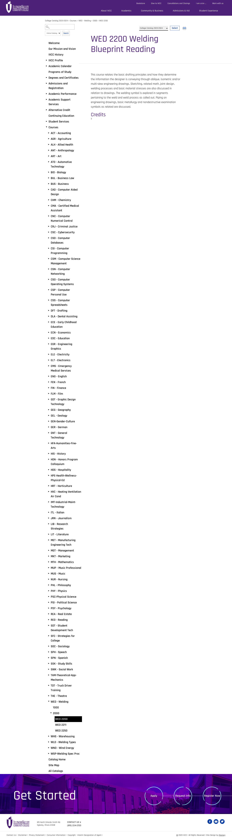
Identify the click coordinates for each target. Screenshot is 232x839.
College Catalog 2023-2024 (56, 20)
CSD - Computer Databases (60, 240)
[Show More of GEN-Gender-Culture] (48, 421)
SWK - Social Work (62, 669)
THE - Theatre (59, 696)
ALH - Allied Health (62, 145)
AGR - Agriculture (61, 139)
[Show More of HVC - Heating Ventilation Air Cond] (48, 491)
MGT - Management (62, 550)
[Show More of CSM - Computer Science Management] (48, 258)
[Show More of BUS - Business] (48, 183)
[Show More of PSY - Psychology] (48, 608)
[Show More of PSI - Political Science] (48, 602)
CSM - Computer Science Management (65, 261)
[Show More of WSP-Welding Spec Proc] (48, 753)
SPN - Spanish (59, 658)
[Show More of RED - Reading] (48, 619)
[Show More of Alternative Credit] (46, 109)
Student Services (59, 121)
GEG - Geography (61, 410)
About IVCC (106, 10)
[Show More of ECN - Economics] (48, 332)
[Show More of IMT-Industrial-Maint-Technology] (48, 501)
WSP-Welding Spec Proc (65, 754)
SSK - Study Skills (61, 664)
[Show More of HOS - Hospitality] (48, 469)
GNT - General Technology (59, 435)
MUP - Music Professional (66, 568)
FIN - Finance (58, 388)
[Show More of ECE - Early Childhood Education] (48, 322)
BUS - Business (60, 184)
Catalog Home (57, 759)
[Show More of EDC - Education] (48, 338)
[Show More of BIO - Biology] (48, 172)
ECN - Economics (61, 333)
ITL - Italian (57, 512)
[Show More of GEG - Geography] (48, 409)
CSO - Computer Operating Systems (62, 282)
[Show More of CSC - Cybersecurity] (48, 232)
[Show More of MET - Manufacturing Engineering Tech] (48, 540)
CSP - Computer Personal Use (60, 292)
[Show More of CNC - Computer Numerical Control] (48, 216)
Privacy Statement (37, 835)
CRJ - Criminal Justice (64, 226)
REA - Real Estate (61, 614)
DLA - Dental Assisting (64, 316)
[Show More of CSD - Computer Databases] (48, 237)
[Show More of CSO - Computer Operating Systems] (48, 279)
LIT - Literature (60, 534)
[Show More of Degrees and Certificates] (46, 77)
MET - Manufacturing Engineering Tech (63, 542)
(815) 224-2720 (74, 825)
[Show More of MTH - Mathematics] (48, 561)
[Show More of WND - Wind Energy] (48, 747)
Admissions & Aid (181, 10)
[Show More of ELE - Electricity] (48, 354)
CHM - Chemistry (61, 200)
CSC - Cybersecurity (63, 232)
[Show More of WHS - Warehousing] (48, 736)
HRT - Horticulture (61, 486)
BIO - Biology (58, 172)
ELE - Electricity (60, 354)
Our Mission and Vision (62, 49)
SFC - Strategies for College (63, 638)
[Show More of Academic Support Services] (46, 99)
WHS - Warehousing (63, 736)
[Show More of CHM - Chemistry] (48, 199)
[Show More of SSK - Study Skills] (48, 663)
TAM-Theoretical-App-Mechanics (63, 677)
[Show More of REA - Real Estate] (48, 613)
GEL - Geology (59, 416)
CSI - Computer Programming (60, 251)
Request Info (183, 796)
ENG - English (59, 376)
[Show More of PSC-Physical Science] (48, 596)
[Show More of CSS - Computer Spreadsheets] (48, 300)
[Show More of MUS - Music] (48, 573)
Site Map (54, 765)
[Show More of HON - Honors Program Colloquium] (48, 459)
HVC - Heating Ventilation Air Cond (66, 494)
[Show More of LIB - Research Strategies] (48, 523)
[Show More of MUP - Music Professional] (48, 567)
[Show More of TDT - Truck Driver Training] (48, 685)
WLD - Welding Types (63, 742)
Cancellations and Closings (178, 3)
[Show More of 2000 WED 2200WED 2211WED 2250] (50, 713)
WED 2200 (61, 719)
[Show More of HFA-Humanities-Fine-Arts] (48, 443)
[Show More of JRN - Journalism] (48, 518)
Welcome (54, 43)
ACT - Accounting (61, 133)
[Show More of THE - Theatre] (48, 695)
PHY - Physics (59, 591)
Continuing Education (61, 116)
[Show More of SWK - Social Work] (48, 669)
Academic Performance (62, 94)
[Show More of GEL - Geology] (48, 415)
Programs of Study (60, 72)
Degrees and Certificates (64, 78)
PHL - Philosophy (61, 585)
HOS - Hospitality (61, 470)
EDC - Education (60, 338)
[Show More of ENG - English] (48, 376)
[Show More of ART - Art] (48, 156)
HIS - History (58, 454)
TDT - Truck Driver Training (61, 688)
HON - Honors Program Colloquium (64, 462)
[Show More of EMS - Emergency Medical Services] (48, 365)
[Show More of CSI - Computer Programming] (48, 248)
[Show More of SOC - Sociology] (48, 646)
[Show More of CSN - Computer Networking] (48, 269)
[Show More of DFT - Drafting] (48, 310)
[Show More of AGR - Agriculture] (48, 138)
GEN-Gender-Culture (63, 421)
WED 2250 (61, 731)
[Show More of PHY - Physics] (48, 590)
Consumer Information (56, 835)
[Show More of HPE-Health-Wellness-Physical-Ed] (48, 475)
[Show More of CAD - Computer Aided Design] (48, 189)
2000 (95, 20)
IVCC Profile (56, 60)
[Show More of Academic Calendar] (46, 66)
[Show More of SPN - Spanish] (48, 657)
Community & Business (152, 10)
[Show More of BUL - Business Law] (48, 178)
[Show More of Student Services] (46, 121)
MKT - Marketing (60, 556)
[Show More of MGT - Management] (48, 550)
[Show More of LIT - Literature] (48, 534)
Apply (153, 796)
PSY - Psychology (61, 608)
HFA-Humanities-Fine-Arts (64, 445)
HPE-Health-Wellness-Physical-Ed (64, 478)
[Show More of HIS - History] (48, 453)
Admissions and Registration (58, 86)
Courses (73, 20)
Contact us (73, 822)
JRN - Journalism (61, 518)
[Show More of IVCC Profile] (46, 60)
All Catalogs (56, 771)
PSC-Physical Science (63, 597)
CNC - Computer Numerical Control (62, 218)
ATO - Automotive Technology (61, 164)
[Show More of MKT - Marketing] (48, 556)
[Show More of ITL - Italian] (48, 512)
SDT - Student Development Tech (62, 628)
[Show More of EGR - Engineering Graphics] (48, 344)
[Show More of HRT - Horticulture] (48, 485)
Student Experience (208, 10)
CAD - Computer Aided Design (64, 192)
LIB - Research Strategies (59, 526)
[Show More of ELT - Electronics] (48, 360)
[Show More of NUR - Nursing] (48, 579)
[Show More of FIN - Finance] (48, 387)
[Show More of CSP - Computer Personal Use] (48, 289)
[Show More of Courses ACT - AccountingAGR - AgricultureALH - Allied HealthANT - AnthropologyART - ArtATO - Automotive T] (46, 127)
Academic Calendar (60, 66)
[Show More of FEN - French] (48, 382)
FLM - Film (57, 394)
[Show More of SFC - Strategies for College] (48, 635)
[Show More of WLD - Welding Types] (48, 742)
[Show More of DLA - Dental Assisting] (48, 316)
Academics (126, 10)
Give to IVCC (156, 3)
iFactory (222, 835)
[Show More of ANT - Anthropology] (48, 150)
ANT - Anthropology (62, 150)
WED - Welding (85, 20)
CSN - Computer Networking (60, 271)
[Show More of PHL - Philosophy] (48, 585)
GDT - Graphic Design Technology (63, 402)
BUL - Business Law (62, 178)
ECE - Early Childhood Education (63, 324)
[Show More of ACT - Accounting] (48, 132)
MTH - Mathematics (62, 562)
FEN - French (58, 382)
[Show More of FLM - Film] (48, 393)
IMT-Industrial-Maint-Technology (63, 504)
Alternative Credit (59, 110)
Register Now (212, 796)
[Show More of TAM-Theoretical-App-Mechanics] (48, 675)
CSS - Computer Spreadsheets (60, 302)
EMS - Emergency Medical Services (61, 368)
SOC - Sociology (60, 646)
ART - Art (56, 156)
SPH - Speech (59, 652)
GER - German (59, 427)
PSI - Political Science (64, 602)
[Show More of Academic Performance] (46, 93)
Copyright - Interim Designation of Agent (85, 835)
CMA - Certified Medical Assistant (65, 208)
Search (66, 33)
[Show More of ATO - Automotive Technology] (48, 161)
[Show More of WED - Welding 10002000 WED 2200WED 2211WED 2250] (48, 701)
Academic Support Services (59, 102)
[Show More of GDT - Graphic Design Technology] (48, 399)
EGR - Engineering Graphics (61, 346)
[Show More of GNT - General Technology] (48, 432)
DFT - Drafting (59, 311)
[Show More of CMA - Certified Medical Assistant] (48, 205)
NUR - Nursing (59, 579)
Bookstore (140, 3)
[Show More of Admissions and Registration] (46, 83)
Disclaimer (22, 835)
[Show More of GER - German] (48, 427)
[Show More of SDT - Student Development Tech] (48, 625)
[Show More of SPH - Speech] (48, 651)
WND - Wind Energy (62, 748)
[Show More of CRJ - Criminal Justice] (48, 226)
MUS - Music (58, 574)
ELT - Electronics (60, 360)
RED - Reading (59, 620)
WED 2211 (60, 725)
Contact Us (11, 835)
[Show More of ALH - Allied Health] (48, 144)
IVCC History (56, 55)
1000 (56, 707)
